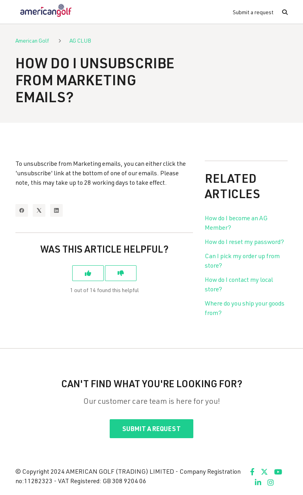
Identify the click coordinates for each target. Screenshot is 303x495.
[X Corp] (39, 210)
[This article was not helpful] (121, 273)
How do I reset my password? (244, 241)
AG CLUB (80, 40)
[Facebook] (21, 210)
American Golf (32, 40)
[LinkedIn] (56, 210)
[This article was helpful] (88, 273)
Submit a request (253, 12)
